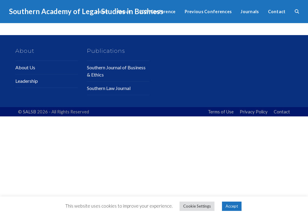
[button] (296, 11)
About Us (25, 67)
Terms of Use (221, 111)
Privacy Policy (254, 111)
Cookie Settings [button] (197, 206)
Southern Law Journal (109, 88)
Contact (282, 111)
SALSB (30, 111)
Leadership (26, 81)
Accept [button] (232, 206)
